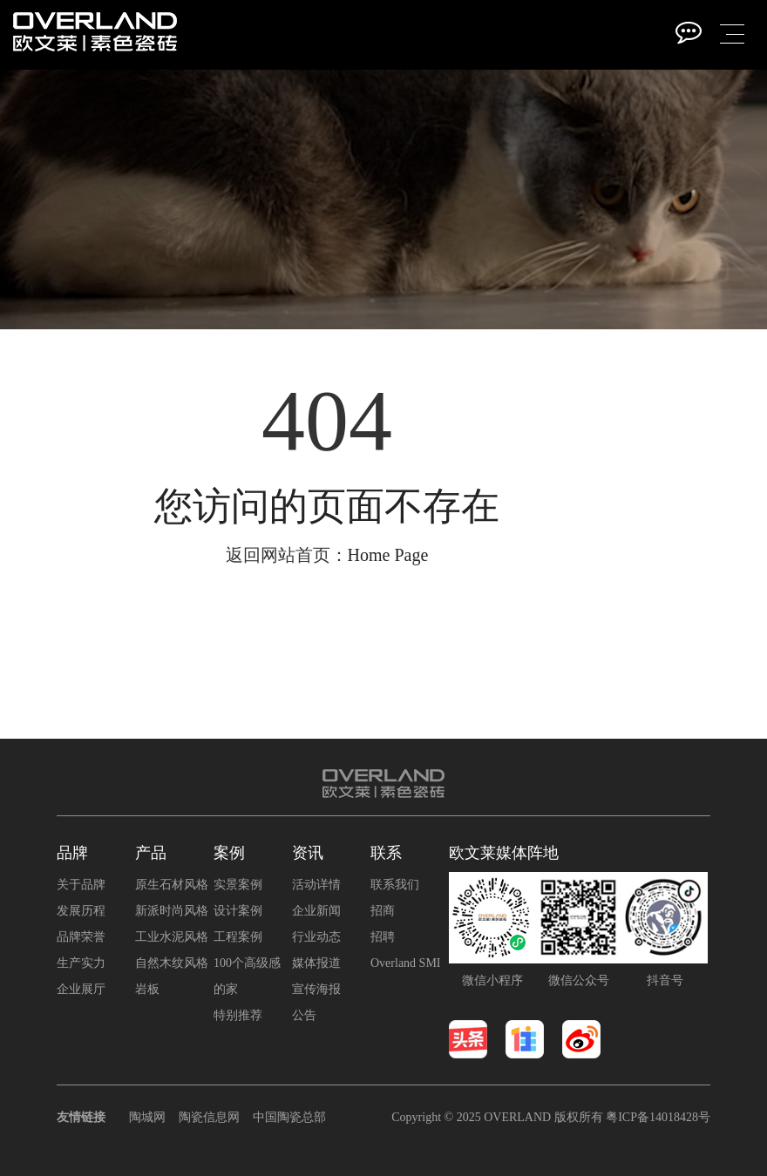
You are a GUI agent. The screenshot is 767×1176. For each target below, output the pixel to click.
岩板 (147, 989)
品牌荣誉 (81, 936)
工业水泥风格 (171, 936)
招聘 (382, 936)
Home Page (388, 554)
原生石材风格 (171, 884)
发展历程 (81, 910)
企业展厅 (81, 989)
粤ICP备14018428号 (658, 1117)
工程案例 (238, 936)
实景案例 (238, 884)
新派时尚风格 (171, 910)
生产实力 (81, 963)
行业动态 (316, 936)
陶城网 (147, 1117)
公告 (304, 1015)
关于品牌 (81, 884)
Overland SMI (405, 963)
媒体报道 (316, 963)
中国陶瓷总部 (289, 1117)
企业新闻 (316, 910)
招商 (382, 910)
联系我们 (394, 884)
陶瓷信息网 (209, 1117)
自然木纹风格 (171, 963)
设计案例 (238, 910)
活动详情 (316, 884)
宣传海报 (316, 989)
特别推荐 (238, 1015)
